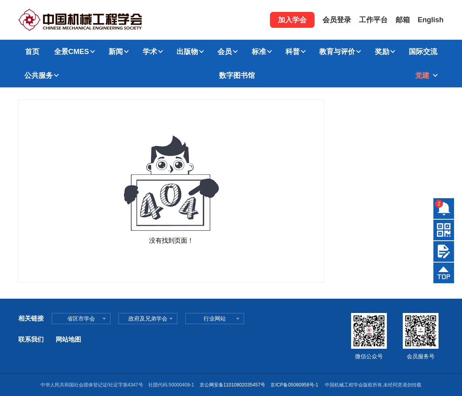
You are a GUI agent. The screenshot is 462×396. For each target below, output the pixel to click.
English (431, 20)
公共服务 (38, 75)
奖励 (382, 52)
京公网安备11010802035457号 (232, 385)
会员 (224, 52)
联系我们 (31, 339)
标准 (259, 52)
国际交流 (423, 52)
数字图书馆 (237, 75)
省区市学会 (81, 318)
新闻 (116, 52)
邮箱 (403, 20)
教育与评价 (337, 52)
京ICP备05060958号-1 (294, 385)
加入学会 (292, 20)
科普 (292, 52)
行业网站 (215, 318)
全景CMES (71, 52)
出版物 (187, 52)
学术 (150, 52)
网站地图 (68, 339)
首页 (32, 52)
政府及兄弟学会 (147, 318)
